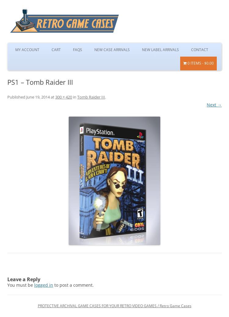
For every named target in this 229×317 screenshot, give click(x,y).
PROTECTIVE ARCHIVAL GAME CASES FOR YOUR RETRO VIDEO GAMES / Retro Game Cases (114, 305)
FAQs (77, 49)
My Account (27, 49)
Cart (56, 49)
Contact (199, 49)
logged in (43, 285)
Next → (214, 105)
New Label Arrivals (160, 49)
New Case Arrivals (112, 49)
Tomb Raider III (91, 97)
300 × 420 (63, 97)
